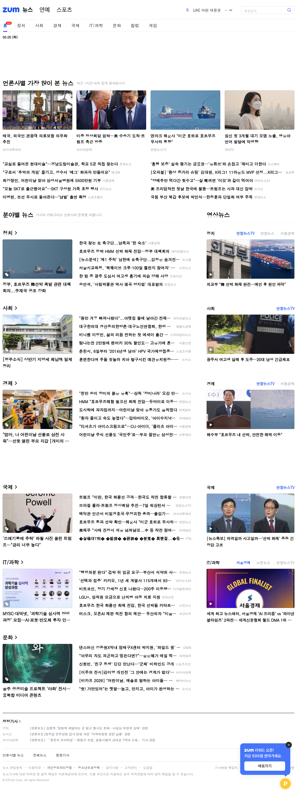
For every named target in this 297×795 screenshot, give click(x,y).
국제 (75, 25)
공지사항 (112, 767)
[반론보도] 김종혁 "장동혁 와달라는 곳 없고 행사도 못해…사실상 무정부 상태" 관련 (89, 728)
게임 (153, 25)
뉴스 (27, 9)
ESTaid (10, 780)
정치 (21, 25)
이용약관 (34, 767)
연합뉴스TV (159, 149)
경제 (57, 25)
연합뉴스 (267, 233)
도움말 (147, 767)
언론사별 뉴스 (13, 755)
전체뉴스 (39, 755)
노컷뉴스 (263, 562)
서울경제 (287, 233)
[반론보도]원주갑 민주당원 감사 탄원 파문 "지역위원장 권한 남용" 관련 (80, 734)
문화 (117, 25)
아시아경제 (84, 149)
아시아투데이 (12, 149)
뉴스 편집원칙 (12, 767)
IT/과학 (96, 25)
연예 (45, 9)
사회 (39, 25)
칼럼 (135, 25)
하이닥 (229, 149)
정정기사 (10, 721)
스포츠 (64, 9)
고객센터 (130, 767)
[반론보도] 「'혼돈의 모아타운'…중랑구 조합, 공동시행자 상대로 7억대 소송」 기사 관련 (92, 740)
